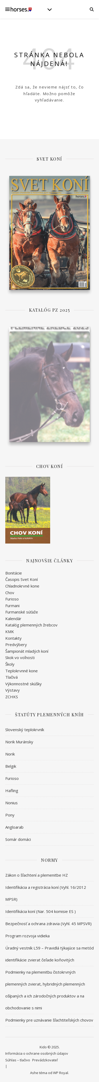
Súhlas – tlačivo (17, 1059)
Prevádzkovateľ (45, 1059)
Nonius (11, 802)
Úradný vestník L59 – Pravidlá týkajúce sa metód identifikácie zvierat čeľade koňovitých (49, 953)
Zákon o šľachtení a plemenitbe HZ (36, 874)
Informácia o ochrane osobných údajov (36, 1052)
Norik (10, 753)
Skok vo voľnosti (20, 657)
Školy (10, 663)
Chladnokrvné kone (22, 585)
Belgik (10, 765)
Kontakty (13, 637)
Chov (9, 591)
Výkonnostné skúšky (23, 683)
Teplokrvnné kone (21, 670)
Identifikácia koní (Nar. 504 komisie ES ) (40, 910)
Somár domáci (18, 838)
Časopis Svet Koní (21, 578)
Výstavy (12, 689)
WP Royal (60, 1072)
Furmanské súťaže (21, 611)
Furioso (12, 598)
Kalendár (13, 618)
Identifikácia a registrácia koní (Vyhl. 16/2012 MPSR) (45, 892)
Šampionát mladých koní (26, 650)
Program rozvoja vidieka (27, 935)
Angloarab (14, 826)
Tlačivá (11, 676)
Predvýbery (16, 644)
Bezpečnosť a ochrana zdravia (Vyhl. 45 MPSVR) (48, 922)
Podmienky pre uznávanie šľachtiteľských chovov (49, 1019)
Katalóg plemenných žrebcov (31, 624)
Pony (10, 814)
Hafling (11, 789)
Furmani (12, 604)
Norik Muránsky (19, 741)
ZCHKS (11, 696)
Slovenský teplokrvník (24, 728)
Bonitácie (13, 572)
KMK (9, 631)
